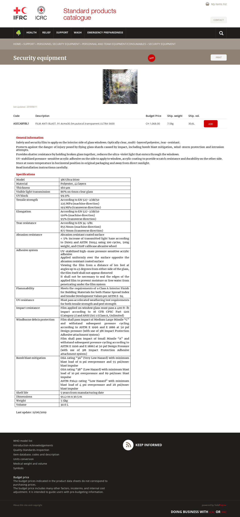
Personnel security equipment (58, 44)
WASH (78, 32)
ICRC (212, 512)
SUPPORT (62, 32)
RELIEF (46, 32)
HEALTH (31, 32)
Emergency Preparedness (105, 32)
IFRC (224, 512)
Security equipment (162, 44)
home (17, 44)
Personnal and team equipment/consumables (114, 44)
